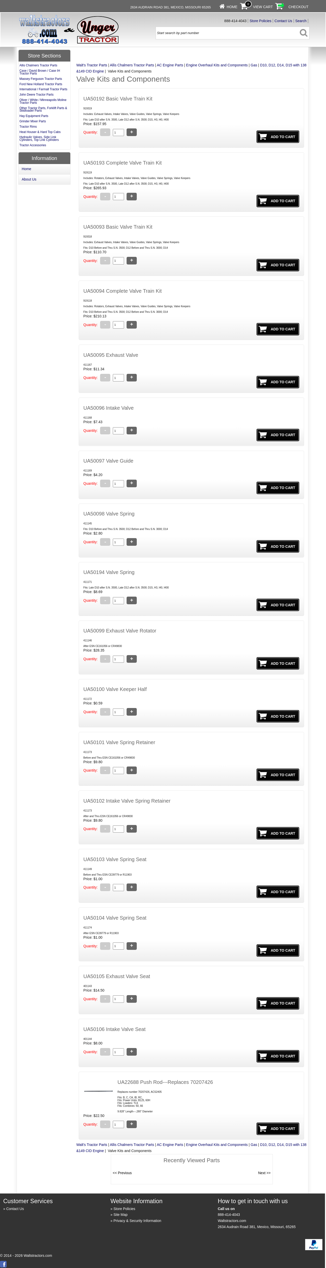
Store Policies (260, 21)
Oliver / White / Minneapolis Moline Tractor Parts (42, 101)
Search (300, 21)
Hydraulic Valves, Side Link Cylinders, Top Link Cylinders (39, 138)
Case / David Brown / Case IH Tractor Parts (39, 72)
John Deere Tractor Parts (36, 94)
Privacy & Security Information (137, 1221)
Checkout (298, 7)
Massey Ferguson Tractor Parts (40, 79)
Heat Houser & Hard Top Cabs (40, 132)
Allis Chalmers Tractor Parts (132, 65)
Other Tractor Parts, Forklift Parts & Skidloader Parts (43, 109)
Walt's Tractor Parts (91, 65)
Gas (254, 65)
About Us (29, 179)
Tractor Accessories (32, 145)
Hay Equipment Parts (33, 116)
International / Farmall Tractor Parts (43, 89)
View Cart (263, 7)
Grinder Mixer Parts (32, 121)
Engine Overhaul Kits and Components (217, 65)
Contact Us (283, 21)
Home (232, 7)
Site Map (121, 1215)
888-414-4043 (229, 1215)
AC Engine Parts (170, 65)
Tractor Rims (28, 126)
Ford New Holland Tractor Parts (40, 84)
